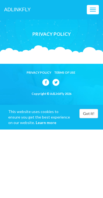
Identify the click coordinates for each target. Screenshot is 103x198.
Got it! (88, 113)
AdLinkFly (17, 9)
